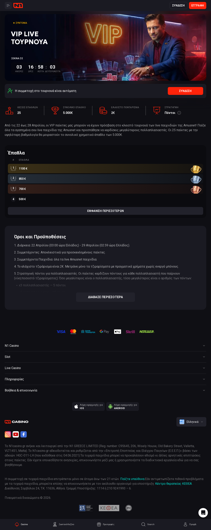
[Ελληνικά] (191, 422)
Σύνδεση (178, 5)
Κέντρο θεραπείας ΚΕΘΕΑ (173, 484)
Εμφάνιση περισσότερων (105, 210)
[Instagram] (8, 434)
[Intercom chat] (203, 512)
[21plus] (129, 508)
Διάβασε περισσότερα (105, 297)
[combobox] (191, 422)
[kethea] (109, 508)
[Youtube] (16, 434)
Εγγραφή (197, 5)
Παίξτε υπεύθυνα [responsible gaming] (132, 479)
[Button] (8, 5)
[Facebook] (23, 434)
